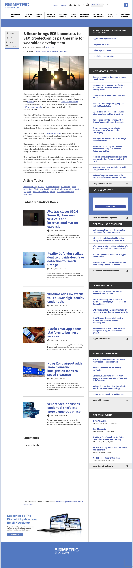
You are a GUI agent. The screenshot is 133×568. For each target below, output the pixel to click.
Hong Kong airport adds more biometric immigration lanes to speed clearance (64, 369)
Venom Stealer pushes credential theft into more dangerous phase (64, 407)
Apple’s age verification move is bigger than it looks (109, 78)
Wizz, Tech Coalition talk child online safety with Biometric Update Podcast (109, 239)
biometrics (65, 186)
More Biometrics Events (103, 466)
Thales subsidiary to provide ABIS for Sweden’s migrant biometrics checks (108, 121)
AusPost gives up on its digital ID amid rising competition (109, 168)
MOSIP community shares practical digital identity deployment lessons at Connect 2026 (109, 302)
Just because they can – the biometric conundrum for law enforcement (109, 231)
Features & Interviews (51, 15)
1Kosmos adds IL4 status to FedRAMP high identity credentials (65, 298)
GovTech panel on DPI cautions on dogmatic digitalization (107, 293)
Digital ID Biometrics (102, 339)
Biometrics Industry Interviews (106, 271)
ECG (36, 189)
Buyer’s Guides (39, 15)
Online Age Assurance (102, 50)
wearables (27, 194)
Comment (13, 46)
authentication (29, 186)
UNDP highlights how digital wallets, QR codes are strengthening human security (110, 311)
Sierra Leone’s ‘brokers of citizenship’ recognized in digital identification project (109, 330)
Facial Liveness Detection (103, 56)
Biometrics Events (112, 15)
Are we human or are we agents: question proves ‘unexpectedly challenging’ (106, 130)
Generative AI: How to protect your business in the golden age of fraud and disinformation (110, 378)
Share (12, 33)
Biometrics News (15, 15)
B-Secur (30, 102)
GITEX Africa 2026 (110, 422)
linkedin (75, 5)
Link (11, 42)
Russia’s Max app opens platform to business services (64, 332)
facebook (83, 5)
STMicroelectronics (69, 102)
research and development (44, 191)
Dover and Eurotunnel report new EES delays (109, 97)
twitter (79, 5)
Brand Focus (73, 15)
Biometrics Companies (84, 15)
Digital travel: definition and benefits (108, 394)
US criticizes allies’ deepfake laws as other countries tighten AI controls (108, 113)
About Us (55, 5)
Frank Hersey (49, 47)
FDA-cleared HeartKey (33, 107)
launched (46, 167)
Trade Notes (63, 51)
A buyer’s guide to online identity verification (107, 369)
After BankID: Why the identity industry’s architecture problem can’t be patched (110, 247)
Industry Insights (63, 15)
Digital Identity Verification (104, 39)
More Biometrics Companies (105, 218)
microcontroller (66, 189)
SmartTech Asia (110, 430)
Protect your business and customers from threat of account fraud (109, 361)
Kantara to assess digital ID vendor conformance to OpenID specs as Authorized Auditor (108, 149)
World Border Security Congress (110, 459)
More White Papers (101, 400)
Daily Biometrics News (102, 183)
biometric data (52, 186)
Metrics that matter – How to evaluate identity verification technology (109, 387)
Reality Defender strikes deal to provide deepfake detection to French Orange (65, 259)
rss (70, 5)
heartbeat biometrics (49, 189)
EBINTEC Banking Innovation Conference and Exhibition (110, 450)
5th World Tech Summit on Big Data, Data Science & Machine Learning (110, 439)
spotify (87, 5)
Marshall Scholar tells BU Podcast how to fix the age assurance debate (109, 264)
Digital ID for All (28, 15)
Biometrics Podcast (125, 15)
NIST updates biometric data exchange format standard (109, 139)
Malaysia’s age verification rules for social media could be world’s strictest (109, 176)
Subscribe (64, 5)
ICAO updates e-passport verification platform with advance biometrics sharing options (109, 87)
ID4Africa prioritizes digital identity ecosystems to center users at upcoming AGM (108, 320)
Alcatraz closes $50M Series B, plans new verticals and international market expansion (62, 219)
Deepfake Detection (101, 45)
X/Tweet (12, 38)
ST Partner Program (52, 133)
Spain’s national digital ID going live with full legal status (108, 105)
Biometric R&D (41, 51)
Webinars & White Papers (99, 15)
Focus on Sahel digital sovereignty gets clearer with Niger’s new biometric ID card (110, 159)
